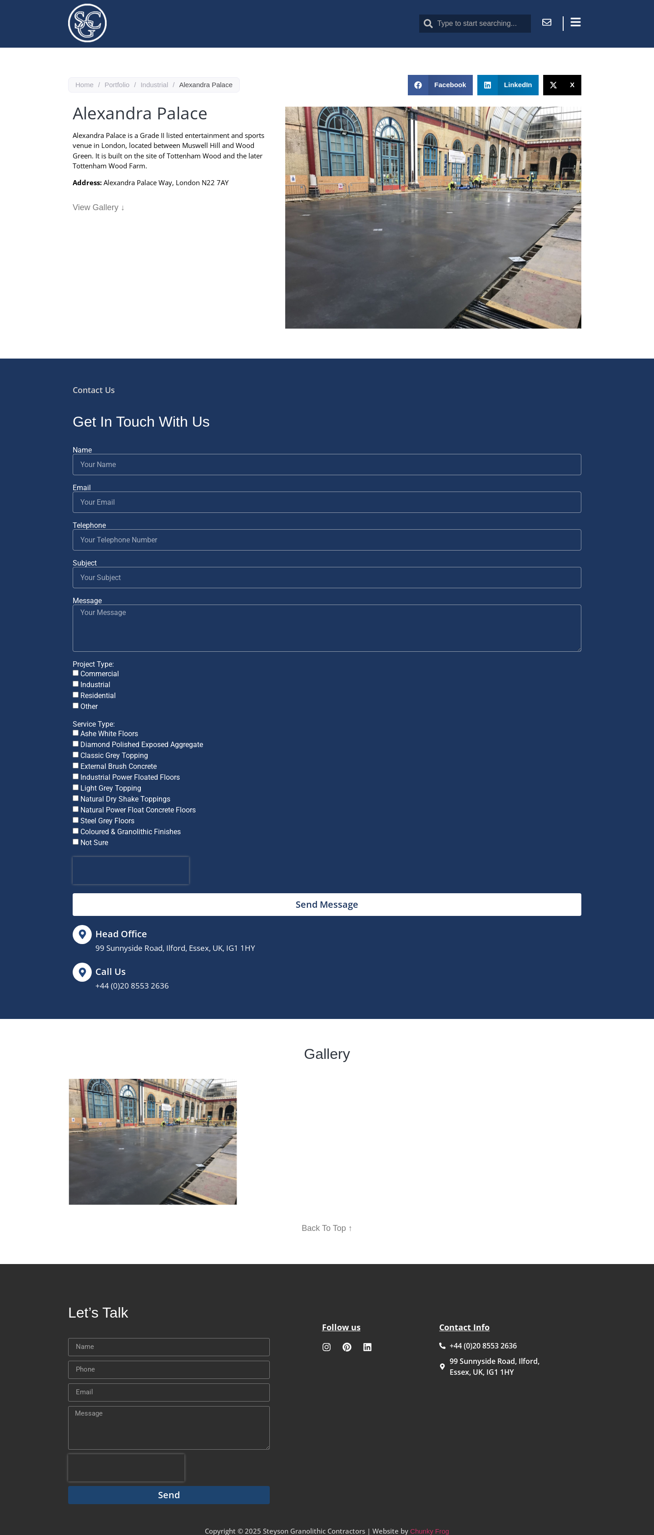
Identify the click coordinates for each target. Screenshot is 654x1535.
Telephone (89, 525)
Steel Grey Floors (107, 821)
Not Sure (94, 842)
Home (84, 85)
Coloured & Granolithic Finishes (130, 831)
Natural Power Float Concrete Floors (138, 810)
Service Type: (94, 724)
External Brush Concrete (118, 766)
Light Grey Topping (110, 788)
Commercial (99, 673)
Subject (85, 563)
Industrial (154, 85)
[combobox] (475, 24)
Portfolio (116, 85)
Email (82, 488)
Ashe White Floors (109, 733)
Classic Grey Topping (114, 755)
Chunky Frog (429, 1531)
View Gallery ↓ (99, 207)
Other (89, 706)
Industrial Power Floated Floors (130, 777)
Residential (98, 695)
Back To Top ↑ (327, 1228)
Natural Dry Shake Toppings (125, 799)
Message (87, 601)
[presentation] (131, 870)
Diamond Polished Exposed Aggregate (141, 744)
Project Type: (93, 664)
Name (82, 450)
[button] (440, 85)
